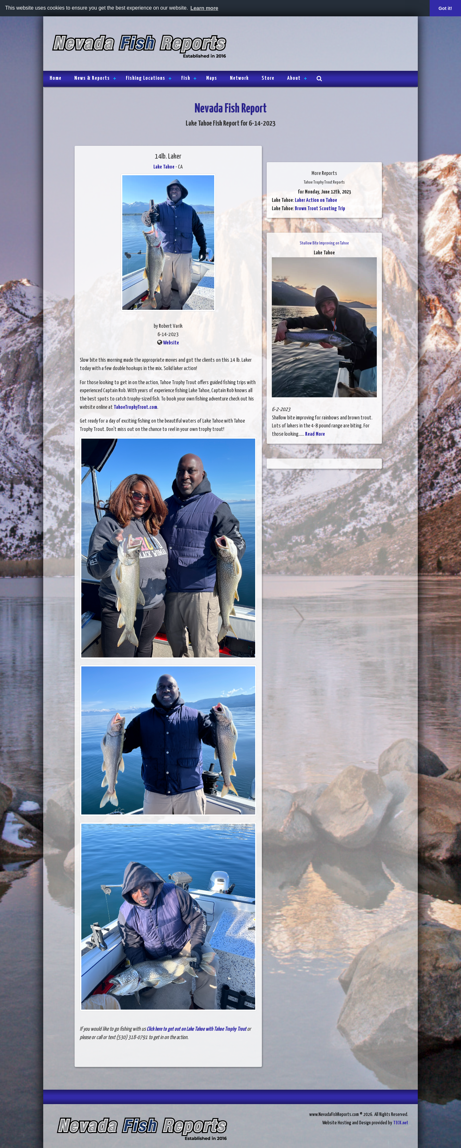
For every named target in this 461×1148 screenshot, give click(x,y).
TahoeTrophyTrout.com (135, 407)
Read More (315, 434)
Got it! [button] (445, 8)
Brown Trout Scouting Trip (320, 208)
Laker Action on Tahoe (316, 200)
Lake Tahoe (163, 167)
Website (171, 343)
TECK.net (400, 1122)
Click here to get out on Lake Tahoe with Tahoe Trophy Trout (196, 1029)
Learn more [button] (204, 8)
